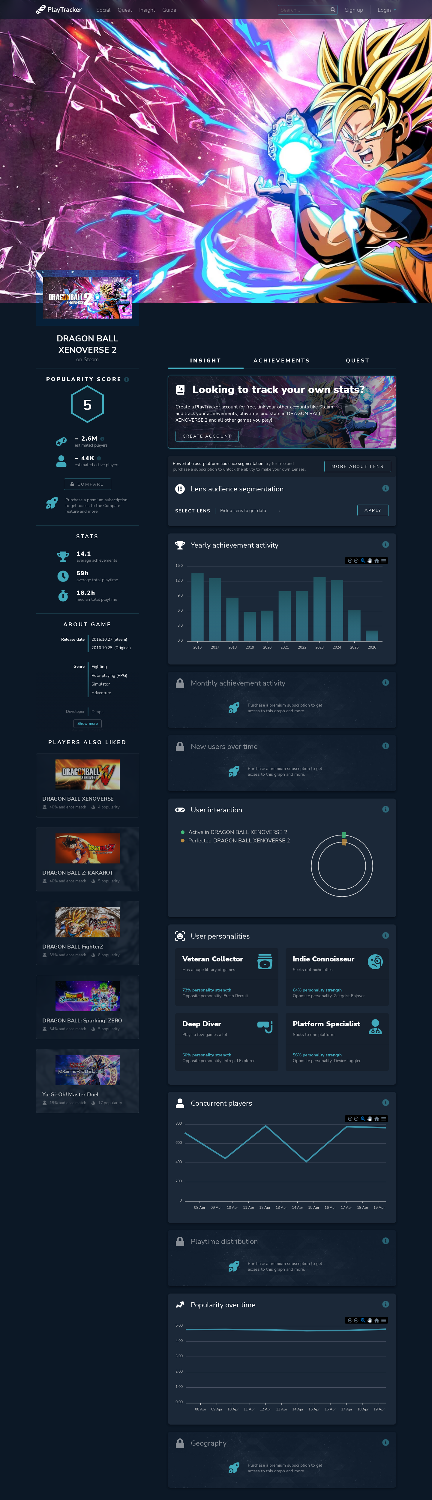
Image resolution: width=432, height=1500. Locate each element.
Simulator (101, 685)
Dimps (98, 712)
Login (387, 10)
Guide (169, 10)
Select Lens (192, 524)
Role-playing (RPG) (109, 676)
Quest (125, 10)
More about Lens (357, 480)
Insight (147, 10)
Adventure (101, 693)
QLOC (97, 731)
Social (103, 10)
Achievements (282, 360)
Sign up (354, 10)
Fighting (99, 667)
